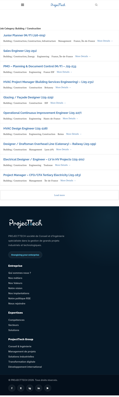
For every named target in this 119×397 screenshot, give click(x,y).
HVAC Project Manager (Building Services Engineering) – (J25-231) (48, 82)
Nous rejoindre (16, 303)
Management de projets (22, 351)
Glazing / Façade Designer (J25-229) (28, 97)
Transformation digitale (21, 361)
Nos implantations (18, 293)
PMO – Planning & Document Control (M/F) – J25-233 (39, 66)
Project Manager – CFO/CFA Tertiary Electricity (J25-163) (42, 175)
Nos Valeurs (15, 283)
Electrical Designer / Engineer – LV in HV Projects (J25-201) (43, 159)
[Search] (96, 4)
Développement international (25, 366)
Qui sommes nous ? (19, 272)
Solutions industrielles (21, 356)
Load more (59, 195)
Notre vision (15, 288)
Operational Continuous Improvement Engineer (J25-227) (42, 112)
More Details (105, 40)
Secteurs (13, 325)
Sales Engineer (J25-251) (20, 50)
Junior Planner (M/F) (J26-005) (24, 35)
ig (30, 388)
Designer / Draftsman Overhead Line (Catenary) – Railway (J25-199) (49, 144)
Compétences (16, 319)
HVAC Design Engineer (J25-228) (25, 128)
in (39, 388)
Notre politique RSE (19, 298)
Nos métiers (15, 277)
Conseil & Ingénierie (19, 346)
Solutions (13, 330)
